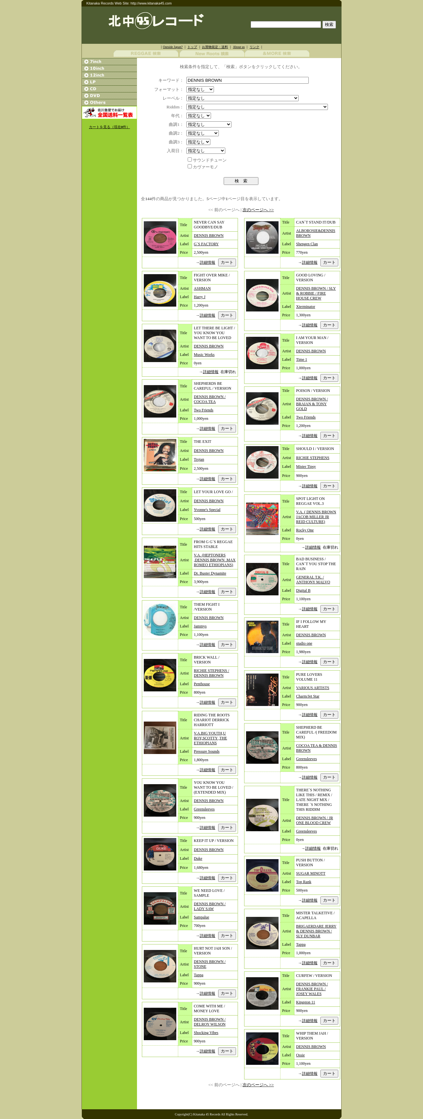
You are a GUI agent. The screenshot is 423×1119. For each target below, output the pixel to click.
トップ (192, 47)
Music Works (204, 354)
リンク (254, 47)
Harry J (199, 297)
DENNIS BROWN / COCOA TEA (210, 399)
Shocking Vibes (206, 1032)
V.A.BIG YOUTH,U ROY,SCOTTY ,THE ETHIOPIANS (210, 738)
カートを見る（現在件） (109, 127)
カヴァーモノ (205, 166)
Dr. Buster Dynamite (210, 573)
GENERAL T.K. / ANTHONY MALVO (313, 579)
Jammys (200, 626)
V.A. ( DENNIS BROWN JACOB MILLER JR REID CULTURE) (316, 517)
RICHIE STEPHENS (312, 458)
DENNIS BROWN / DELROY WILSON (210, 1022)
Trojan (199, 459)
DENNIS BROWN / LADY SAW (210, 906)
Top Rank (303, 882)
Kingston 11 (305, 1002)
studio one (304, 643)
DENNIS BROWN (209, 235)
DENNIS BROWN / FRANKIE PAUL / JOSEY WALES (312, 989)
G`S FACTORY (206, 244)
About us (238, 47)
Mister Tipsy (306, 466)
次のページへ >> (258, 209)
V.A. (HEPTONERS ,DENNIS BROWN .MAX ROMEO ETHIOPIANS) (215, 560)
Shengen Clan (307, 244)
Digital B (303, 590)
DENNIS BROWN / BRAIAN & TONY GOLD (312, 404)
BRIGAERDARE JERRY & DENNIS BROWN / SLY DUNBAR (316, 931)
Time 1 (301, 359)
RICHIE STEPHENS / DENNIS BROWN (211, 673)
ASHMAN (202, 288)
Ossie (300, 1055)
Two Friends (203, 410)
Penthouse (202, 684)
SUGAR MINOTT (310, 873)
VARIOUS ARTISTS (312, 688)
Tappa (198, 975)
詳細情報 (207, 262)
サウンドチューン (210, 160)
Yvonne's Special (207, 509)
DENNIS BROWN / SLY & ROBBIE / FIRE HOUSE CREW (316, 293)
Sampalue (201, 917)
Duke (198, 858)
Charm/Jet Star (307, 696)
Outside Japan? (173, 47)
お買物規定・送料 (215, 47)
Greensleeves (204, 809)
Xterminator (305, 306)
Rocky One (305, 530)
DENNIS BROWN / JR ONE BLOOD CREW (314, 820)
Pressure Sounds (206, 751)
